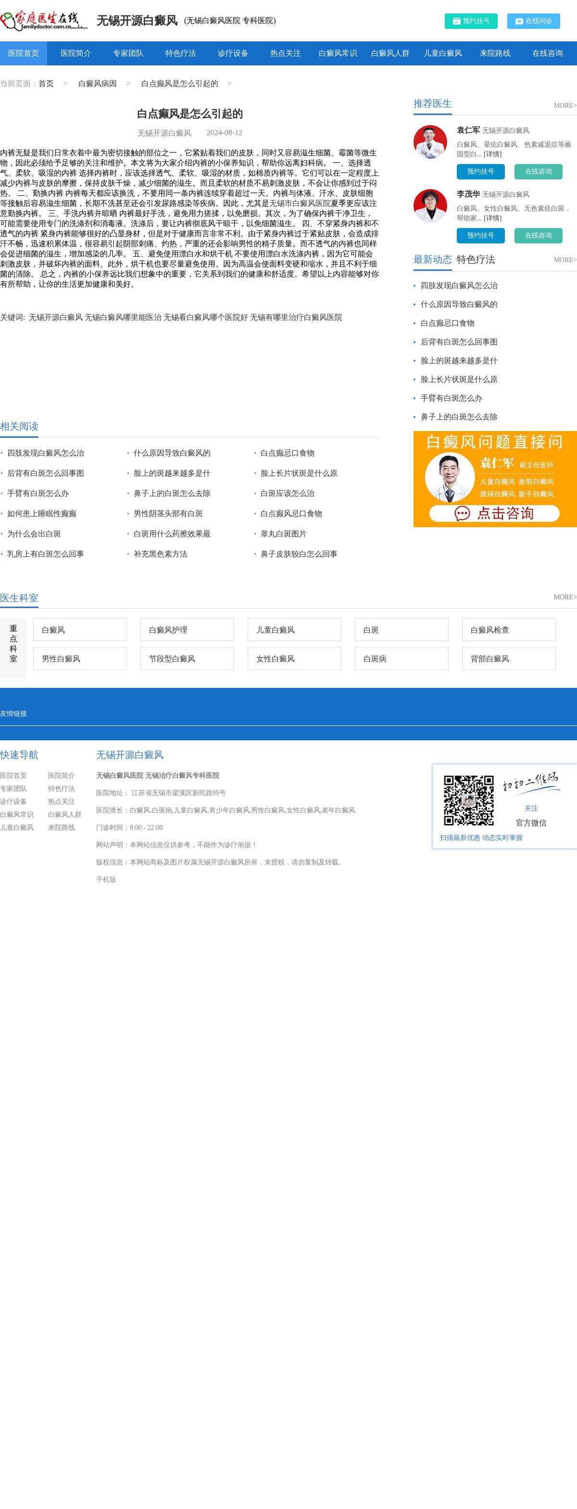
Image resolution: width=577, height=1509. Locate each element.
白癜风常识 (338, 53)
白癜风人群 (390, 53)
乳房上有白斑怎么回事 (45, 554)
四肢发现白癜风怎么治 (45, 453)
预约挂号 (471, 21)
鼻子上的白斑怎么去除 (172, 493)
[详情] (493, 154)
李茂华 (468, 194)
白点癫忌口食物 (287, 453)
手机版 (106, 879)
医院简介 (76, 53)
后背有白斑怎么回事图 (45, 473)
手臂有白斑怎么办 (38, 493)
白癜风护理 (168, 630)
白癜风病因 (98, 83)
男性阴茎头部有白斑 (168, 513)
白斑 (371, 630)
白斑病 (375, 659)
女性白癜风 (275, 659)
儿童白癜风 (443, 53)
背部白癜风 (490, 659)
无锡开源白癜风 (137, 20)
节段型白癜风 (172, 659)
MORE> (565, 105)
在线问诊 (533, 21)
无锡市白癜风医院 (300, 203)
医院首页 (23, 53)
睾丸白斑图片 (284, 534)
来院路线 (495, 53)
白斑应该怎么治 (287, 493)
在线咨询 (547, 53)
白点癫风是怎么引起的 (180, 83)
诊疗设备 (233, 53)
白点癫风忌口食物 (291, 513)
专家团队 (128, 53)
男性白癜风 (61, 659)
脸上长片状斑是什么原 (299, 473)
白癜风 (53, 630)
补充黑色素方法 (161, 554)
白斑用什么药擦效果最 (172, 534)
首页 (46, 83)
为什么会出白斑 (34, 534)
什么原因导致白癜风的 (172, 453)
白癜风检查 (490, 630)
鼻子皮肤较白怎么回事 (299, 554)
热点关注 (285, 53)
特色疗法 (180, 53)
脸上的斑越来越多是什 (172, 473)
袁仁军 (468, 130)
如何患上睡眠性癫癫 (41, 513)
